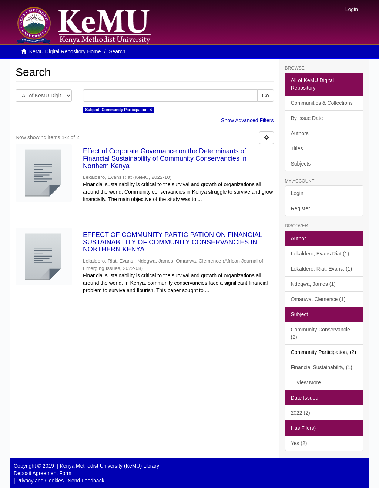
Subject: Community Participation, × (118, 109)
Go (265, 95)
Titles (297, 148)
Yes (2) (299, 443)
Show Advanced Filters (247, 120)
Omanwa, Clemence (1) (318, 299)
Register (300, 208)
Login (297, 193)
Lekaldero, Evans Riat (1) (320, 254)
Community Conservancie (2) (320, 333)
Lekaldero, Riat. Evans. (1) (321, 269)
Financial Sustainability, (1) (321, 367)
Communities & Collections (322, 103)
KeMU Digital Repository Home (65, 51)
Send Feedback (86, 481)
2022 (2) (300, 413)
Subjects (301, 164)
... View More (306, 382)
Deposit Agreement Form (42, 473)
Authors (300, 133)
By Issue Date (307, 118)
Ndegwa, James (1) (313, 284)
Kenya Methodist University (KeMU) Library (109, 466)
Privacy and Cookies (40, 481)
